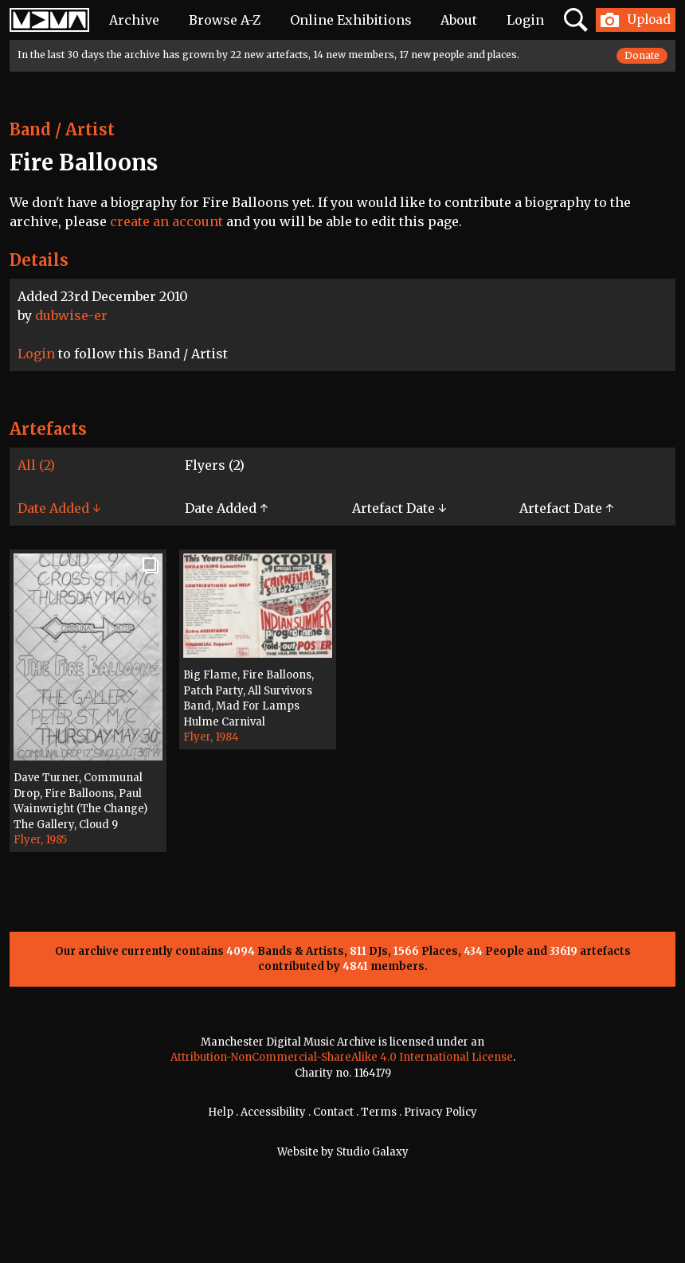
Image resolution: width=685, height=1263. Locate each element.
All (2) (36, 465)
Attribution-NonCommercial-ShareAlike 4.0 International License (341, 1057)
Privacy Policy (440, 1112)
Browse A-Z (224, 20)
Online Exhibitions (351, 20)
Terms (379, 1112)
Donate (642, 55)
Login (525, 20)
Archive (134, 20)
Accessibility (273, 1112)
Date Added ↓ (59, 508)
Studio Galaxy (372, 1152)
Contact (333, 1112)
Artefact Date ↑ (566, 508)
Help (220, 1112)
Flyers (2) (215, 465)
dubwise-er (71, 315)
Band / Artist (62, 129)
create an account (166, 221)
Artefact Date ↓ (399, 508)
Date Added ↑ (226, 508)
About (458, 20)
